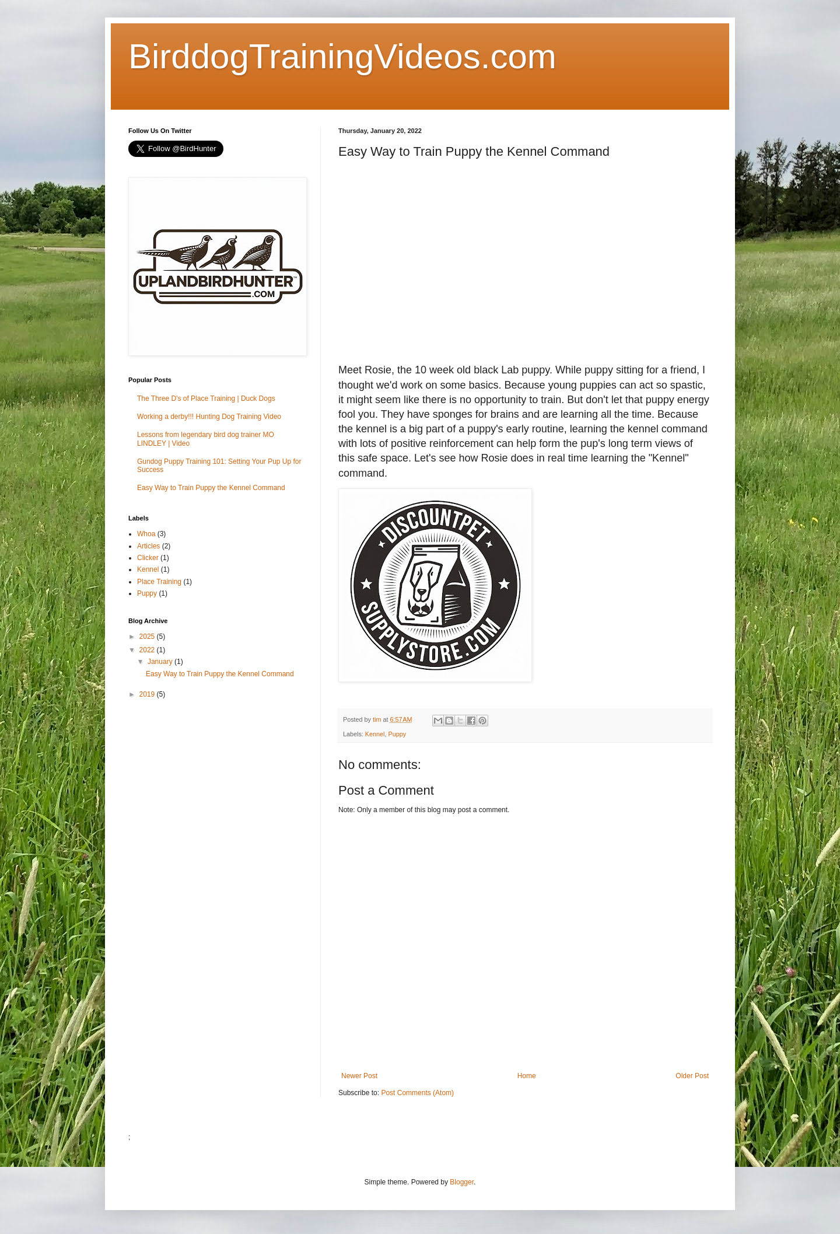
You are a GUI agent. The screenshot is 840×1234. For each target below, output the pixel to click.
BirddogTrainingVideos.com (342, 56)
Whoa (146, 534)
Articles (148, 546)
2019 (148, 694)
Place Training (159, 582)
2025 (148, 636)
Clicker (148, 558)
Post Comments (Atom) (417, 1093)
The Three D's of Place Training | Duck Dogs (206, 398)
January (161, 662)
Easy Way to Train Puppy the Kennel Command (211, 488)
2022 (148, 650)
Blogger (462, 1182)
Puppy (397, 733)
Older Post (692, 1076)
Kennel (375, 733)
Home (526, 1076)
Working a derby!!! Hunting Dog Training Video (209, 417)
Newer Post (359, 1076)
